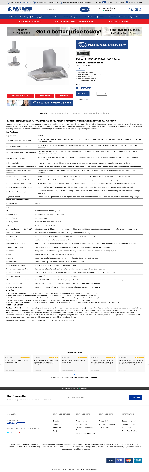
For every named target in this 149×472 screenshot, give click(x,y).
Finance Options (128, 424)
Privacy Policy (104, 421)
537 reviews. (92, 378)
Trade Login (126, 428)
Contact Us (57, 424)
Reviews (76, 113)
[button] (26, 66)
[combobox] (67, 9)
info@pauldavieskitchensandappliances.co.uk (77, 2)
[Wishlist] (128, 9)
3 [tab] (76, 374)
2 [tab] (74, 374)
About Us (57, 428)
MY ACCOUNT (120, 2)
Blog (55, 431)
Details (43, 113)
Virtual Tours (104, 428)
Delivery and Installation (96, 113)
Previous (1, 365)
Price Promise (81, 421)
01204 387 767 (26, 2)
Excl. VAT (110, 2)
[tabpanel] (17, 363)
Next (148, 365)
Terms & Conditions (107, 424)
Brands (56, 421)
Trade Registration (129, 431)
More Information (59, 113)
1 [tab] (72, 374)
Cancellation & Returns (85, 433)
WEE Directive (81, 424)
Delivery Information (130, 421)
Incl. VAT (99, 2)
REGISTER (132, 2)
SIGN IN (139, 2)
